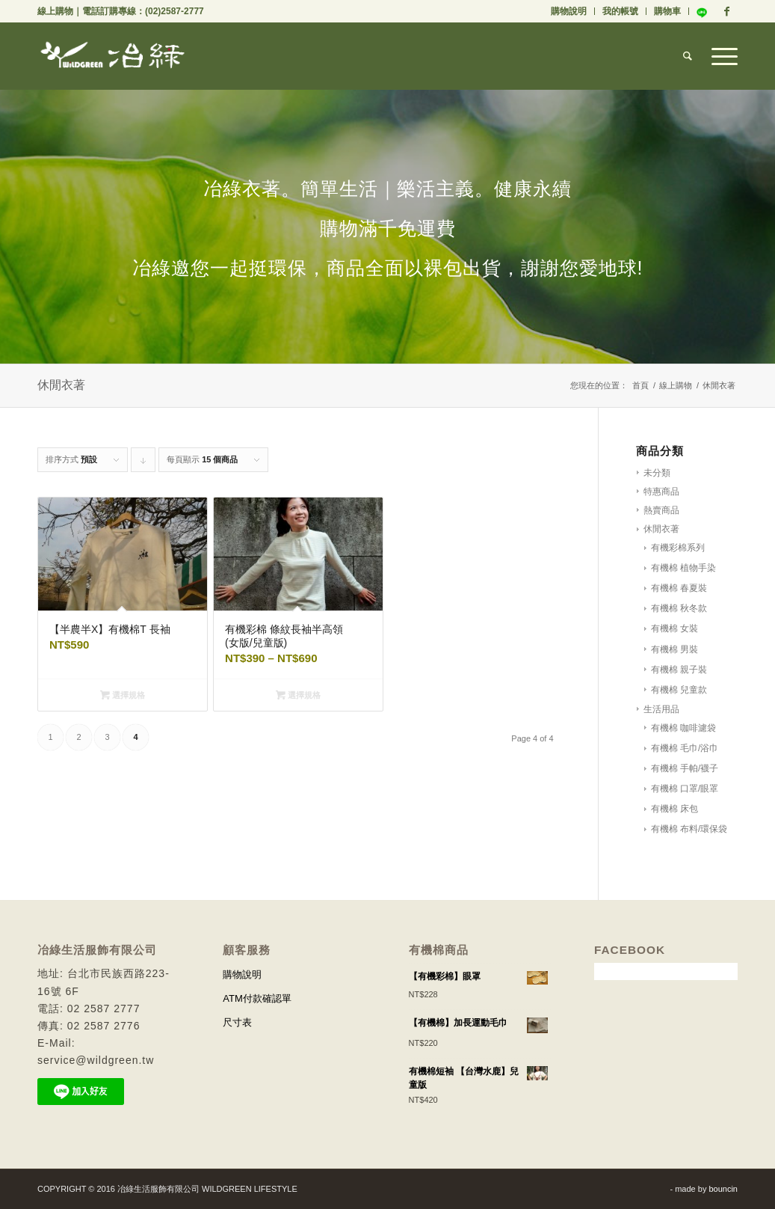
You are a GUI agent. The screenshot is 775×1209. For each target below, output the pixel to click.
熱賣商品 (661, 510)
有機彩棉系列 (678, 547)
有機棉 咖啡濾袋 (683, 728)
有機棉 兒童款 (679, 690)
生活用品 (661, 709)
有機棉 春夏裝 (679, 588)
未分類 (656, 473)
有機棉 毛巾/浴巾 (685, 748)
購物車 (667, 11)
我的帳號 (620, 11)
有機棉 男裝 (674, 649)
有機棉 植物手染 (683, 568)
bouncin (723, 1188)
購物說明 (569, 11)
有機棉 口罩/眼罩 (685, 788)
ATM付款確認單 (257, 998)
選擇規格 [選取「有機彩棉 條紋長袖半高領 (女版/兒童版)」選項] (298, 695)
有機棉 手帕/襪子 (685, 768)
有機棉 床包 (674, 809)
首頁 (640, 385)
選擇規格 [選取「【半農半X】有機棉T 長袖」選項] (122, 695)
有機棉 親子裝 (679, 669)
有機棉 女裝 (674, 628)
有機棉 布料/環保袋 (689, 829)
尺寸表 (237, 1022)
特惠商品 (661, 491)
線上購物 (55, 11)
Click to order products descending (143, 463)
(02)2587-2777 (174, 11)
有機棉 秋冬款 (679, 608)
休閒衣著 (661, 529)
